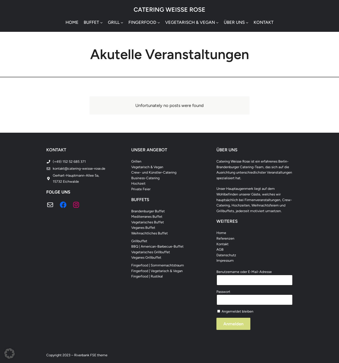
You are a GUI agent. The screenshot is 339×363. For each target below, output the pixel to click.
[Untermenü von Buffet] (101, 22)
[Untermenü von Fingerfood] (158, 22)
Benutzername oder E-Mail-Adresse (244, 272)
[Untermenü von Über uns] (247, 22)
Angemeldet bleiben (235, 311)
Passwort (223, 292)
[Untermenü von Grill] (122, 22)
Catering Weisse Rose (169, 9)
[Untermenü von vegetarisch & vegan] (217, 22)
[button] (9, 353)
